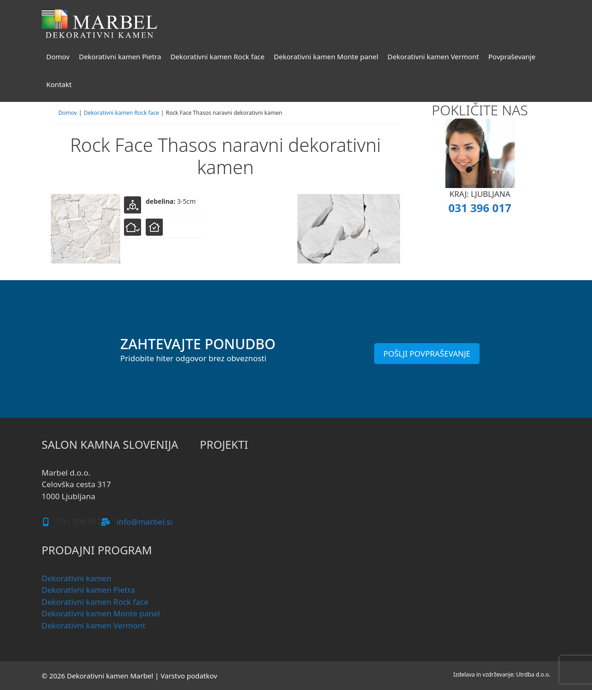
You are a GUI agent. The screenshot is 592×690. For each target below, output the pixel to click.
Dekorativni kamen (76, 578)
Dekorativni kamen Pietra (120, 56)
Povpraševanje (512, 56)
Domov (57, 56)
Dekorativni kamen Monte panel (326, 56)
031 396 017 (479, 207)
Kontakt (59, 84)
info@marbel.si (144, 521)
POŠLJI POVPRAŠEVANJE (426, 353)
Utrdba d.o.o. (533, 674)
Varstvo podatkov (188, 675)
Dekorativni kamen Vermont (433, 56)
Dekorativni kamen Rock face (217, 56)
